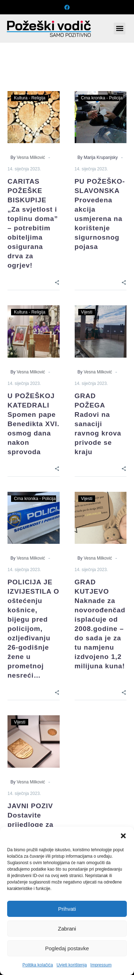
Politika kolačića (38, 964)
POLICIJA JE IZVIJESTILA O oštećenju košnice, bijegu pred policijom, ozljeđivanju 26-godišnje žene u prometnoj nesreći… (33, 628)
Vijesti (87, 312)
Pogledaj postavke (67, 948)
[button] (123, 835)
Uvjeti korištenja (71, 964)
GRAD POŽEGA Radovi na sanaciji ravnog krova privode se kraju (98, 424)
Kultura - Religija (29, 97)
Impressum (100, 964)
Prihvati (67, 909)
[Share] (57, 282)
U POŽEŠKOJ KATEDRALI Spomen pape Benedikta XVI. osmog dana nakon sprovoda (33, 424)
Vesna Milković (31, 157)
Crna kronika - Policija (102, 97)
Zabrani (67, 928)
